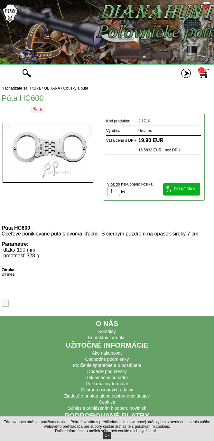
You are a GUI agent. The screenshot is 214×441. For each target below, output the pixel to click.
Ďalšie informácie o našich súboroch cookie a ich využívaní (105, 431)
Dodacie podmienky (107, 371)
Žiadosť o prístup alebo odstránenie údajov (107, 395)
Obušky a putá (75, 88)
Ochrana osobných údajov (107, 389)
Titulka (35, 88)
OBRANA (52, 88)
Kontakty (107, 331)
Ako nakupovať (107, 353)
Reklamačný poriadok (107, 377)
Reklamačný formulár (107, 383)
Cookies (107, 402)
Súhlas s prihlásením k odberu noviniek (107, 408)
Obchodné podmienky (107, 359)
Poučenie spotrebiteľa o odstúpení (107, 365)
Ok (107, 435)
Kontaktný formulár (107, 337)
